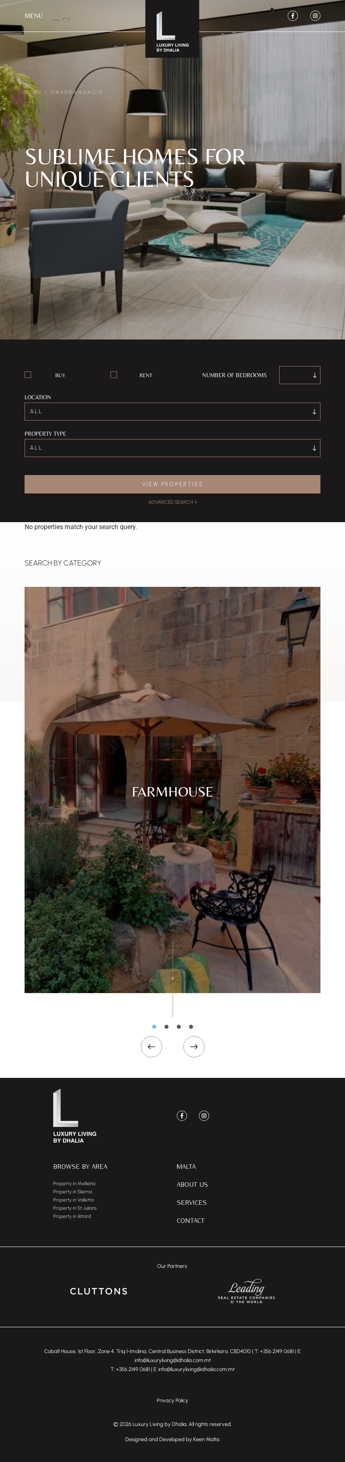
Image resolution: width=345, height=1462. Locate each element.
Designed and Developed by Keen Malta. (172, 1439)
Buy (60, 375)
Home (34, 92)
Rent (146, 375)
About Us (192, 1184)
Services (192, 1202)
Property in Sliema (72, 1192)
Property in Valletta (73, 1200)
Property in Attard (72, 1216)
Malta (186, 1166)
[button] (34, 16)
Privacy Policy (172, 1400)
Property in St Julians (75, 1208)
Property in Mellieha (74, 1183)
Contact (191, 1220)
